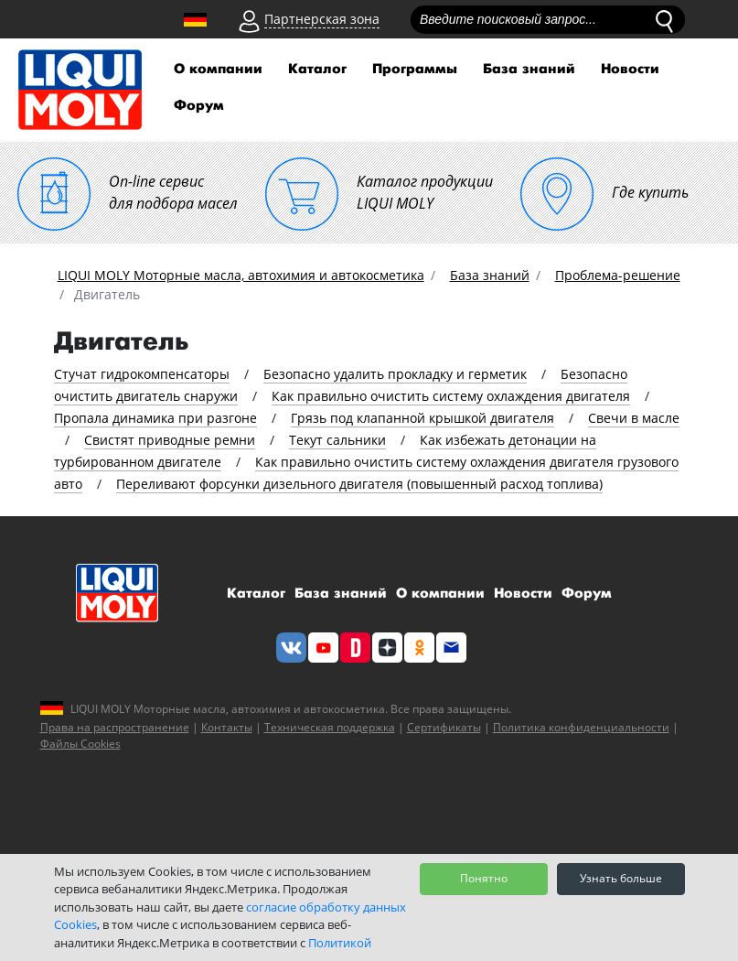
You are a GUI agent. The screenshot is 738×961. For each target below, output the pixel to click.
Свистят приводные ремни (169, 439)
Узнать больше (621, 878)
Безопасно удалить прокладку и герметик (395, 374)
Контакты (226, 727)
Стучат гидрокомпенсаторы (142, 374)
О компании (218, 69)
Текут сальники (337, 439)
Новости (630, 69)
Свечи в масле (633, 418)
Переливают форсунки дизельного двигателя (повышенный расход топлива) (359, 483)
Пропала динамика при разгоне (155, 418)
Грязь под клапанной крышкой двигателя (422, 418)
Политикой (339, 942)
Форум (199, 106)
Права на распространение (114, 727)
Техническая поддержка (329, 727)
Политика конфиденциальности (581, 727)
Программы (414, 69)
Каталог (317, 69)
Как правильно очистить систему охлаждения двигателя (451, 396)
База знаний (529, 69)
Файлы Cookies (80, 743)
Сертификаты (444, 727)
